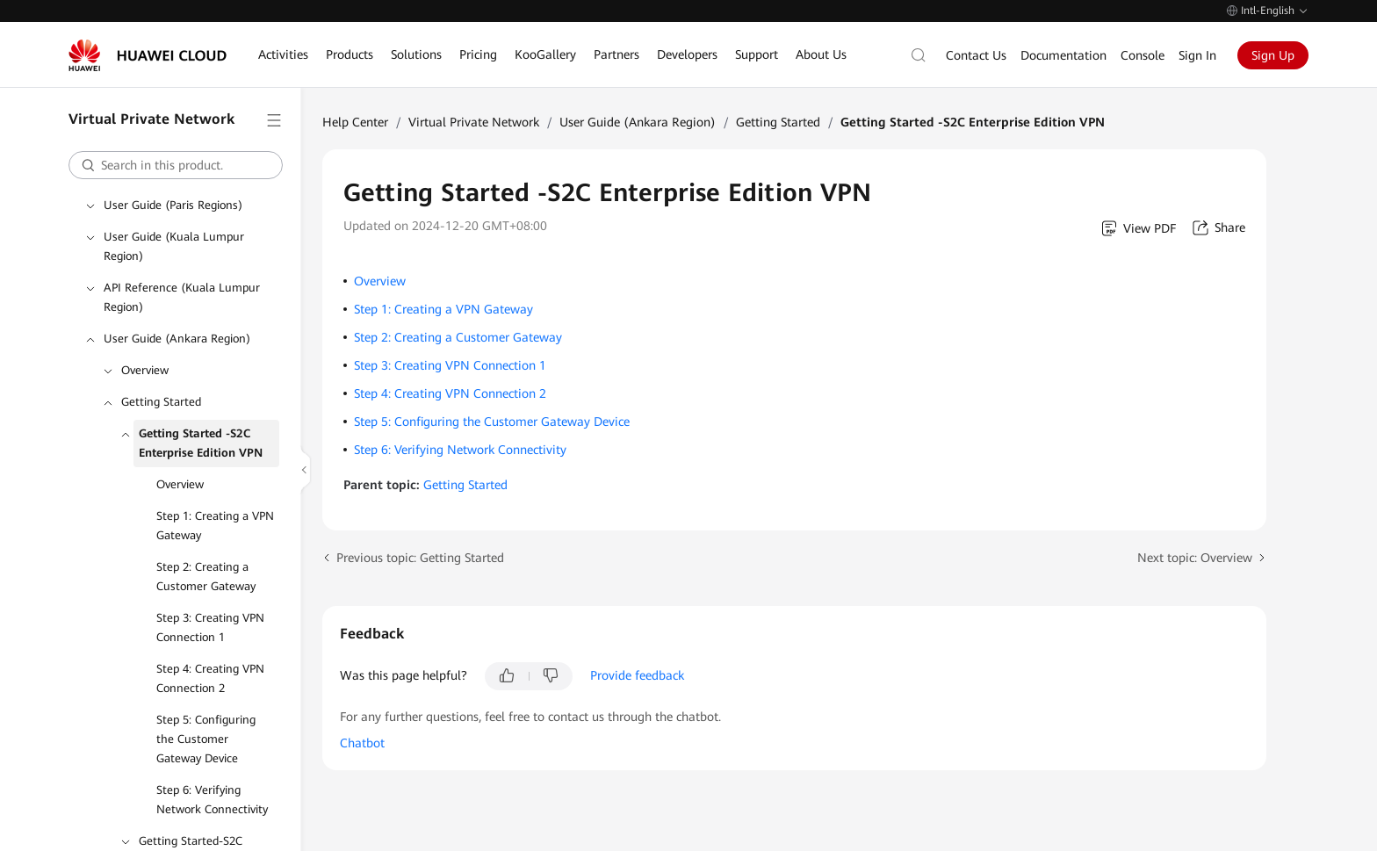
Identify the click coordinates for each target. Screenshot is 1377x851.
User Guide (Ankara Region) (177, 338)
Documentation (1063, 55)
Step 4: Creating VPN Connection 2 (210, 678)
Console (1142, 55)
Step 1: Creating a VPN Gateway (215, 525)
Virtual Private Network (473, 122)
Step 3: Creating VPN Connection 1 (210, 627)
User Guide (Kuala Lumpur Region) (174, 246)
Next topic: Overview (1194, 558)
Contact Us (976, 55)
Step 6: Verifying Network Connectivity (212, 799)
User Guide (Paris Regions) (173, 205)
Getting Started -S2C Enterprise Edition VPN (201, 443)
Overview (145, 370)
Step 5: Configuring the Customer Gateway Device (206, 739)
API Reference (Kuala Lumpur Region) (182, 297)
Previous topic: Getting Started (420, 558)
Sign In (1197, 55)
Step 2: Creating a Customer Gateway (206, 576)
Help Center (355, 122)
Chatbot (362, 743)
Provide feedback (637, 675)
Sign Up (1272, 55)
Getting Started (161, 401)
